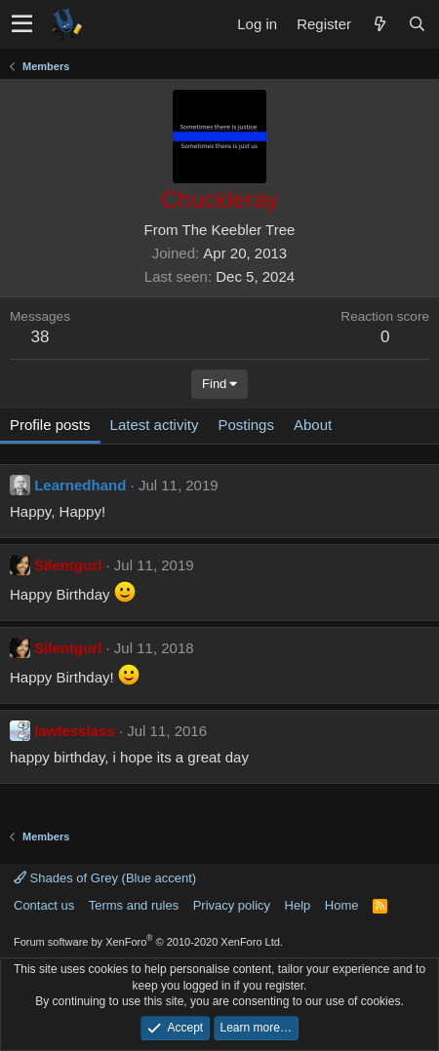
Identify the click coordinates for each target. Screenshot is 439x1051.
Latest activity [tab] (154, 424)
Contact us (44, 905)
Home (342, 905)
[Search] (416, 24)
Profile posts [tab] (50, 424)
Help (298, 905)
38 (40, 337)
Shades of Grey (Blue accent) (105, 878)
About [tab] (313, 424)
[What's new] (379, 24)
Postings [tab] (246, 424)
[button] (22, 24)
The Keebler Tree (239, 229)
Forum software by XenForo (148, 942)
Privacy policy (231, 905)
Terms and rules (134, 905)
